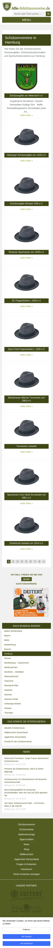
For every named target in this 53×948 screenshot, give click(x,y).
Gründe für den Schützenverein (18, 741)
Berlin (6, 640)
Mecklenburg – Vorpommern (16, 663)
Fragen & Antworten (26, 864)
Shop (26, 849)
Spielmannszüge (26, 834)
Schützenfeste (26, 829)
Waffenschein (26, 854)
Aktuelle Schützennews (14, 728)
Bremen (7, 649)
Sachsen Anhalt (11, 699)
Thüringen (8, 713)
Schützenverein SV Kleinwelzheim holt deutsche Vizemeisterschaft (26, 782)
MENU (26, 19)
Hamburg (8, 654)
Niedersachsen (10, 667)
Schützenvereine (26, 824)
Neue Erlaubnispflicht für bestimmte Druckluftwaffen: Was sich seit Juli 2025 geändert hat (26, 794)
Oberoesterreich (11, 676)
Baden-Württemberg (13, 631)
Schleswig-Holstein (12, 704)
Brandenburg (10, 644)
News (26, 844)
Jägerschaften (26, 839)
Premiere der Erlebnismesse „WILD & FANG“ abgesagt (26, 772)
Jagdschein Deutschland (15, 737)
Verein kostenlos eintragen (26, 874)
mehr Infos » (26, 115)
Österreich (8, 681)
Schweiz (8, 708)
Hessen (7, 658)
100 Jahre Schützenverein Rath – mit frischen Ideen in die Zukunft (26, 806)
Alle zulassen (26, 937)
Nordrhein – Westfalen (14, 672)
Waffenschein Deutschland (16, 732)
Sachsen (8, 694)
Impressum (26, 869)
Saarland (8, 690)
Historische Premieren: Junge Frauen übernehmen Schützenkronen (26, 761)
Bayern (7, 635)
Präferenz (26, 930)
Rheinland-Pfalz (11, 685)
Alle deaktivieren (26, 944)
